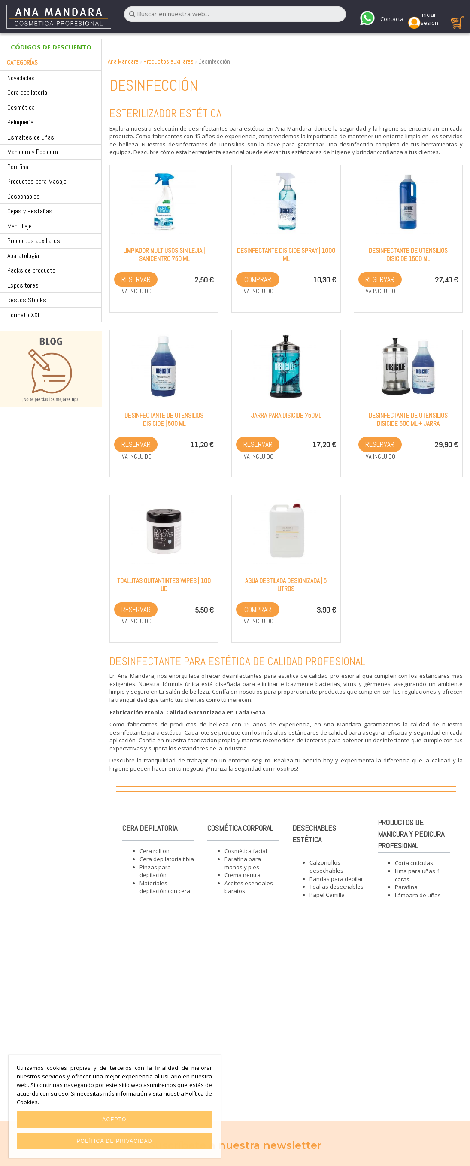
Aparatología (23, 255)
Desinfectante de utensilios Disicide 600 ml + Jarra (408, 419)
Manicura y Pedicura (32, 151)
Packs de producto (31, 270)
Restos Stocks (26, 299)
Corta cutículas (414, 863)
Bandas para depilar (336, 879)
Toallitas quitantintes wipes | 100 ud (164, 585)
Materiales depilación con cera (164, 887)
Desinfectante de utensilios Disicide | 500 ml (163, 419)
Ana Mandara (123, 61)
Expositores (23, 285)
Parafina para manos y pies (242, 863)
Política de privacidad (114, 1141)
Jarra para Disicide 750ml (286, 415)
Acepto (114, 1120)
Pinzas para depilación (155, 871)
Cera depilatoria (27, 92)
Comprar (257, 279)
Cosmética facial (245, 851)
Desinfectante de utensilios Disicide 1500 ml (408, 254)
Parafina (17, 166)
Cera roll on (154, 851)
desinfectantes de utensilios (206, 144)
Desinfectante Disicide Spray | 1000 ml (286, 254)
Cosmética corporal (240, 828)
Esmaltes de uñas (30, 137)
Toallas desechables (336, 886)
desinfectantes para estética (260, 676)
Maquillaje (19, 226)
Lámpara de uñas (418, 895)
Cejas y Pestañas (29, 211)
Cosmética (21, 107)
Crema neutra (242, 875)
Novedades (21, 77)
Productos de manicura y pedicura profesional (411, 833)
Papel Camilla (327, 895)
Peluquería (20, 122)
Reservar (136, 279)
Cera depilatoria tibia (166, 859)
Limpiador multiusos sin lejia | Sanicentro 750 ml (164, 254)
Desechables (23, 196)
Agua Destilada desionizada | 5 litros (286, 585)
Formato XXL (24, 314)
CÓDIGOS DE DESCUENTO (51, 47)
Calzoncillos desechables (326, 866)
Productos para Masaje (37, 181)
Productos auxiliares (33, 240)
